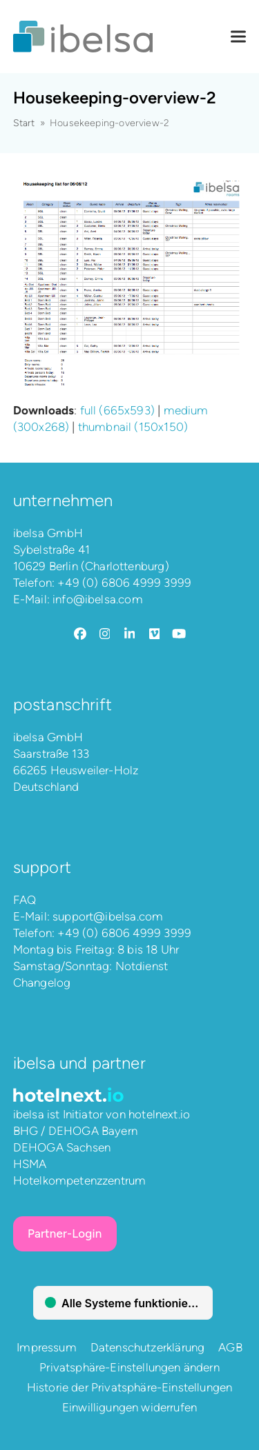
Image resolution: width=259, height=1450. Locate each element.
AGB (230, 1347)
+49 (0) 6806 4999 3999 (124, 583)
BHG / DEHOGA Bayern (75, 1131)
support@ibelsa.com (107, 916)
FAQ (25, 900)
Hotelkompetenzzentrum (79, 1180)
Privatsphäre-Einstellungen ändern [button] (129, 1367)
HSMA (30, 1164)
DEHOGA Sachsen (62, 1147)
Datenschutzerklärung (147, 1347)
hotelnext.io (159, 1114)
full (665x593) (117, 410)
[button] (238, 37)
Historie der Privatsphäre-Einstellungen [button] (130, 1387)
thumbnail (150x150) (133, 427)
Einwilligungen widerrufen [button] (129, 1407)
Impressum (47, 1347)
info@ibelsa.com (97, 599)
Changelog (42, 982)
